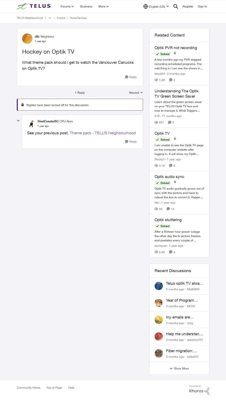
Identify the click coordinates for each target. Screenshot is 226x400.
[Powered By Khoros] (199, 390)
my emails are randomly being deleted (179, 317)
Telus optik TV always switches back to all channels (185, 283)
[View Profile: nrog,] (159, 320)
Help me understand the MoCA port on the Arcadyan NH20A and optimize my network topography (184, 334)
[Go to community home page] (34, 6)
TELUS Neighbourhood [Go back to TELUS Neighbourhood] (30, 17)
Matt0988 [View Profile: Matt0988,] (193, 289)
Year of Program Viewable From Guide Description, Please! (184, 300)
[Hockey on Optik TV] (43, 126)
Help (71, 387)
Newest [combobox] (136, 93)
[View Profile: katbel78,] (159, 353)
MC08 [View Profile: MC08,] (191, 306)
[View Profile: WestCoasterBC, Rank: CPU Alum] (31, 123)
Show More (179, 368)
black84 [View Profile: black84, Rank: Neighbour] (160, 73)
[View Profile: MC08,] (159, 303)
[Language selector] (156, 6)
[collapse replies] (18, 120)
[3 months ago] (175, 289)
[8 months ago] (175, 73)
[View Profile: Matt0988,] (159, 286)
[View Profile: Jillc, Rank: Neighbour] (27, 38)
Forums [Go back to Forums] (61, 17)
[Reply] (131, 77)
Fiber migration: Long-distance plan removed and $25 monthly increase (183, 350)
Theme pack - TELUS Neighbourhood (103, 133)
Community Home (28, 387)
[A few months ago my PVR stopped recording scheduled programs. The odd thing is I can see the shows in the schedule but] (179, 63)
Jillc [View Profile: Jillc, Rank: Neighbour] (37, 36)
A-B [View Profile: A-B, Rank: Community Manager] (157, 116)
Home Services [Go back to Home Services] (78, 17)
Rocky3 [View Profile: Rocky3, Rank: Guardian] (160, 159)
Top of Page (54, 387)
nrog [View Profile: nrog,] (190, 322)
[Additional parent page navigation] (49, 18)
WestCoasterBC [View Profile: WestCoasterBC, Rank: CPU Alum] (48, 121)
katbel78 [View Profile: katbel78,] (192, 356)
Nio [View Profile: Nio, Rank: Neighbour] (157, 202)
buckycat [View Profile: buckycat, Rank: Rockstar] (161, 245)
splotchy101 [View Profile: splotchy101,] (195, 339)
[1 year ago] (173, 159)
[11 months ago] (171, 116)
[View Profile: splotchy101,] (159, 336)
